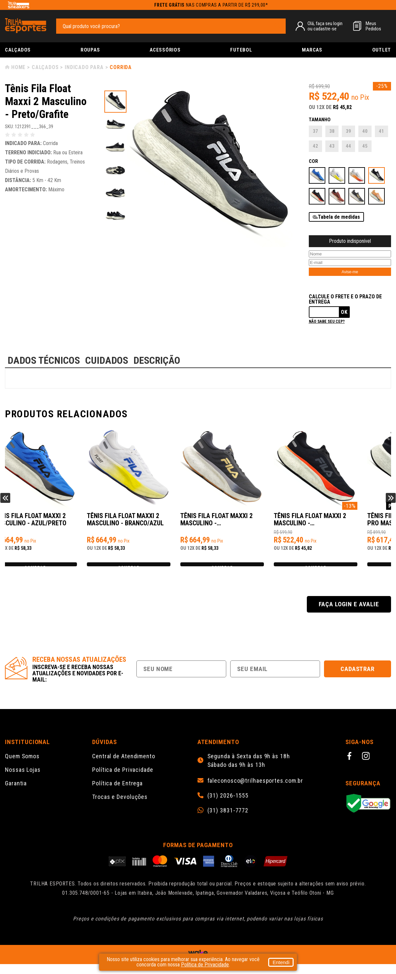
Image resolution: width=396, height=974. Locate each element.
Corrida (121, 67)
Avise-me (350, 272)
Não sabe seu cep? (327, 321)
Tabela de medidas (339, 217)
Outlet (381, 50)
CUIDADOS (106, 360)
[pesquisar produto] (277, 25)
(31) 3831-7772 (228, 820)
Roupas (90, 50)
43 (332, 146)
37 (315, 131)
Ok (344, 312)
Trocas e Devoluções (120, 806)
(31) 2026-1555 (228, 805)
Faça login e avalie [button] (349, 614)
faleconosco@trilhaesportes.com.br (255, 790)
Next (391, 503)
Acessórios (165, 50)
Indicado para (84, 67)
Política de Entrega (117, 793)
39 (348, 131)
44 (348, 146)
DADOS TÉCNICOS (44, 360)
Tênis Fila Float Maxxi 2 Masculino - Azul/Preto (49, 522)
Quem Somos (22, 766)
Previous (5, 503)
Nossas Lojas (23, 779)
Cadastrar (358, 679)
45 (365, 146)
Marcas (312, 50)
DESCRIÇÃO (156, 360)
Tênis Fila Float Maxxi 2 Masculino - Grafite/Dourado (243, 523)
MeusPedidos (373, 26)
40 (365, 131)
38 (332, 131)
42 (315, 146)
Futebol (241, 50)
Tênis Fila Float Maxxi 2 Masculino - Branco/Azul (148, 522)
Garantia (16, 793)
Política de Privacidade (122, 779)
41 (381, 131)
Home (18, 67)
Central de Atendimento (123, 766)
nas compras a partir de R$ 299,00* (211, 5)
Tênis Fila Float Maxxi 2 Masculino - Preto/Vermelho (340, 523)
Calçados (18, 50)
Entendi (280, 962)
